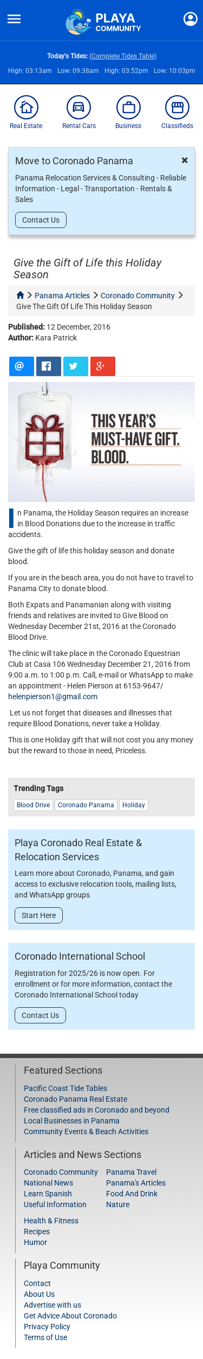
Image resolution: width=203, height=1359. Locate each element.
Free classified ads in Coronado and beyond (96, 1110)
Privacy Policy (47, 1326)
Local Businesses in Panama (72, 1120)
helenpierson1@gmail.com (52, 696)
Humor (35, 1242)
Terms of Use (45, 1337)
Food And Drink (132, 1193)
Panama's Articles (136, 1183)
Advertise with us (52, 1305)
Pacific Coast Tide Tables (65, 1088)
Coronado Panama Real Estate (75, 1099)
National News (48, 1183)
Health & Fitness (51, 1220)
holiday (133, 805)
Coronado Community (61, 1172)
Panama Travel (131, 1172)
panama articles (62, 295)
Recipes (37, 1231)
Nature (117, 1204)
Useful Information (55, 1204)
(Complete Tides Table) (122, 56)
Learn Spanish (48, 1193)
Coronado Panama (86, 805)
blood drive (33, 805)
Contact (37, 1283)
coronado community (138, 295)
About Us (39, 1294)
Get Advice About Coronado (70, 1315)
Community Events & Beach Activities (86, 1131)
